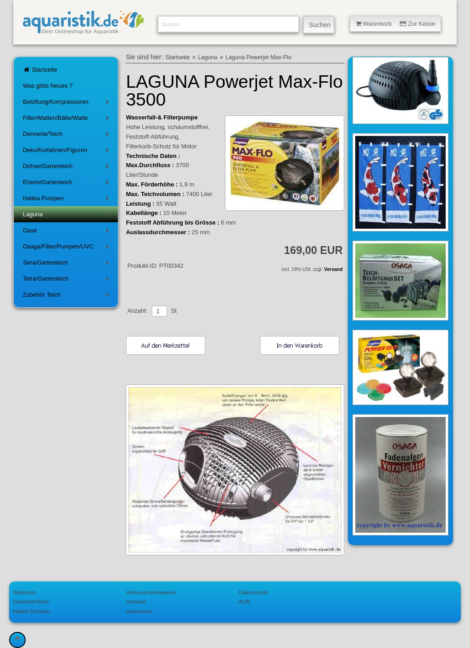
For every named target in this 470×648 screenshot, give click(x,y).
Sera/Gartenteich (67, 264)
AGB (244, 601)
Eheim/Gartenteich (67, 184)
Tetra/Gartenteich (67, 280)
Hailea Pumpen (67, 200)
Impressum (139, 611)
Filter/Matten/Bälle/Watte (67, 119)
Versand (333, 269)
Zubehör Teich (67, 296)
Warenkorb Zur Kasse (396, 23)
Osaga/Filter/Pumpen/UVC (67, 248)
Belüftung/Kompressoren (67, 103)
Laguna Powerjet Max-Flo (258, 57)
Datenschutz (254, 592)
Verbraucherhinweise (151, 592)
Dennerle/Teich (67, 135)
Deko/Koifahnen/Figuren (67, 152)
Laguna (67, 216)
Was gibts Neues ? (48, 85)
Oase (67, 232)
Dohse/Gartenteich (67, 168)
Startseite (40, 69)
